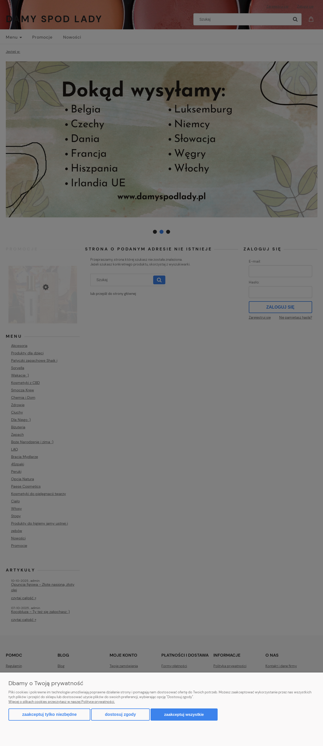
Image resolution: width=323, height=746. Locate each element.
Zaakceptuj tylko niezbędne (49, 714)
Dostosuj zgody (120, 714)
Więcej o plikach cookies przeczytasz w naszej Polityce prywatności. (61, 701)
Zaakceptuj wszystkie (184, 714)
